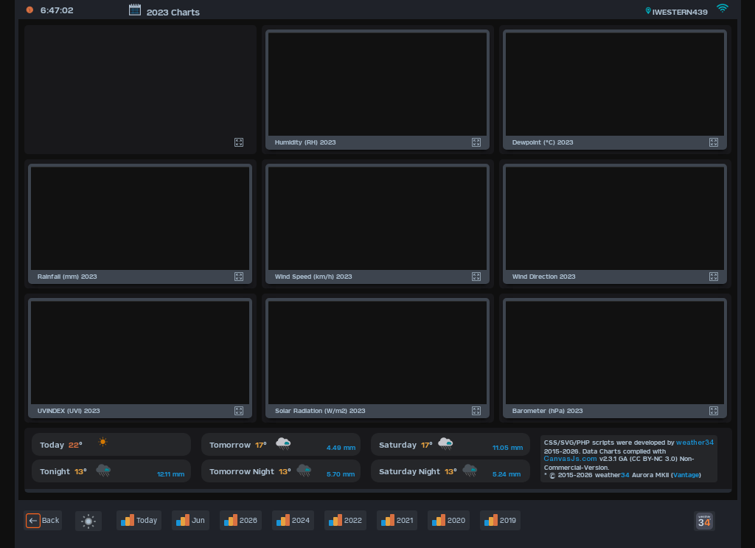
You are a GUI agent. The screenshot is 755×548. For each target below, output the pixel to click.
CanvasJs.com (570, 459)
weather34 (695, 443)
